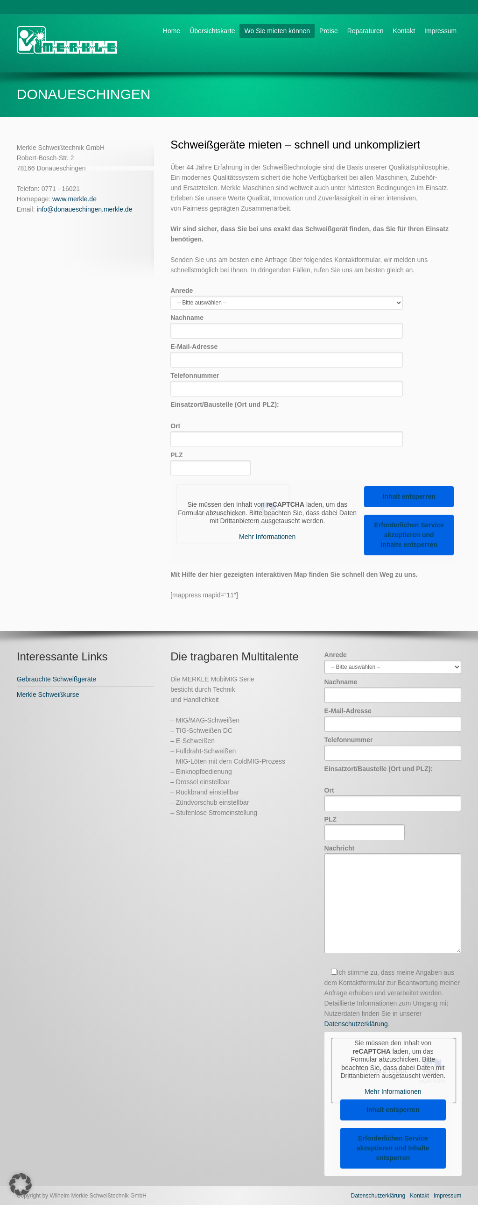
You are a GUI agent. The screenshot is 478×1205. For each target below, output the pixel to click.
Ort (286, 432)
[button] (20, 1184)
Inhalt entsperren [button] (409, 496)
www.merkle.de (74, 199)
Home (171, 31)
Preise (328, 31)
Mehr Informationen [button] (267, 536)
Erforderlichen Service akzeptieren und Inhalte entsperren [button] (409, 534)
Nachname (286, 324)
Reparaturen (365, 31)
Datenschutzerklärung (356, 1024)
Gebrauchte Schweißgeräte (56, 679)
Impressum (440, 31)
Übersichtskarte (212, 31)
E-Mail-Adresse (286, 353)
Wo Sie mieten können (277, 31)
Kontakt (404, 31)
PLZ (210, 461)
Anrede (286, 296)
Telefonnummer (286, 382)
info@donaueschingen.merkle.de (85, 209)
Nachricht (393, 899)
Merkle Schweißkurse (48, 694)
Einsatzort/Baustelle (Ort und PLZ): (224, 404)
